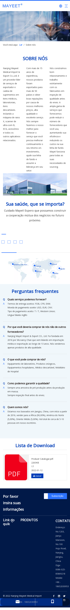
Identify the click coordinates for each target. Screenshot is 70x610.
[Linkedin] (59, 596)
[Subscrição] (57, 496)
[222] (35, 184)
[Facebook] (54, 596)
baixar (37, 475)
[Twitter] (64, 596)
